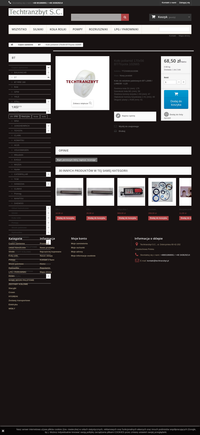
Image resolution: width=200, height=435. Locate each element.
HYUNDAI (16, 266)
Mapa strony (184, 36)
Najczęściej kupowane (50, 358)
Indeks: (117, 71)
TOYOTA (18, 130)
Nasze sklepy (46, 362)
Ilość (166, 77)
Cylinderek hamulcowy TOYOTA (25, 316)
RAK (16, 87)
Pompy (77, 29)
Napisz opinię (128, 116)
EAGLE (17, 160)
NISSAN (18, 106)
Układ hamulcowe (20, 208)
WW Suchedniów (22, 116)
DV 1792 (14, 302)
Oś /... (58, 209)
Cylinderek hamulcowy (21, 307)
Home (42, 370)
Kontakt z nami (169, 2)
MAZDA (17, 164)
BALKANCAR (20, 72)
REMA (15, 242)
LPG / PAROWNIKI (126, 29)
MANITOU (18, 198)
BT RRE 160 (19, 82)
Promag (17, 193)
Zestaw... (153, 209)
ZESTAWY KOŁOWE (21, 252)
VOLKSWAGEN (21, 150)
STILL (17, 101)
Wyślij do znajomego (129, 126)
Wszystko (19, 29)
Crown (15, 261)
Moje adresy (77, 358)
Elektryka (16, 276)
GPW (16, 92)
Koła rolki (58, 29)
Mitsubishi (18, 155)
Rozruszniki (98, 29)
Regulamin (45, 374)
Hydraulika (17, 232)
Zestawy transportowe (22, 271)
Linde (16, 111)
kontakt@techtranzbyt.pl (158, 367)
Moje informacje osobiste (83, 362)
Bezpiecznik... (186, 209)
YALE (16, 97)
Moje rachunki (78, 354)
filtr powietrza (25, 321)
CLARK (17, 135)
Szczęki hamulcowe (19, 312)
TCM (16, 179)
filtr (37, 307)
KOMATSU (19, 140)
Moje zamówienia (79, 350)
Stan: (116, 75)
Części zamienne (25, 45)
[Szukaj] (125, 17)
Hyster (17, 169)
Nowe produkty (47, 354)
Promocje (44, 350)
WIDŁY (15, 281)
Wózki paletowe (19, 227)
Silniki (38, 29)
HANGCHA (19, 184)
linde (35, 302)
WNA (16, 121)
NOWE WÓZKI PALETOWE (24, 247)
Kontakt (172, 36)
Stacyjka (26, 302)
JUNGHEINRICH (22, 126)
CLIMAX (18, 189)
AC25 (16, 145)
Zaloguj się (184, 2)
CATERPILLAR (21, 174)
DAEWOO (18, 203)
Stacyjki (15, 256)
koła (44, 302)
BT (39, 45)
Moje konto (79, 345)
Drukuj (122, 131)
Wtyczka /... (123, 209)
